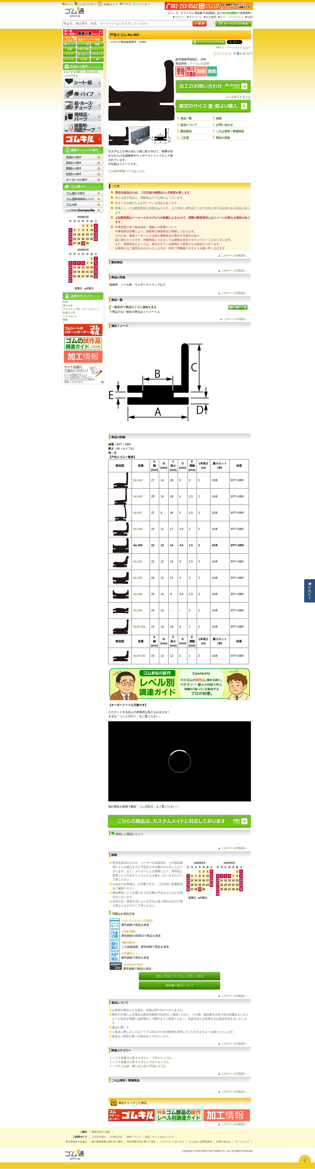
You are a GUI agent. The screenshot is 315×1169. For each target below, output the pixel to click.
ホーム (67, 4)
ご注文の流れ (98, 1136)
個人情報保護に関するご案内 (107, 1141)
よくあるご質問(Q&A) (200, 1141)
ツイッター (141, 4)
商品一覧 (186, 118)
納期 (219, 118)
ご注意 (184, 137)
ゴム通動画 (146, 806)
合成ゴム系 (69, 312)
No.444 (137, 480)
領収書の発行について (180, 985)
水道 (65, 301)
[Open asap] (305, 1161)
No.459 (137, 610)
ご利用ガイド (108, 4)
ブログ (125, 4)
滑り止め (68, 305)
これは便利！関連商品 (230, 131)
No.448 (137, 529)
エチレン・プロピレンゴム (155, 1057)
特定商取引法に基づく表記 (141, 1141)
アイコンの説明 (199, 63)
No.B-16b (139, 655)
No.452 (137, 577)
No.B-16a (139, 626)
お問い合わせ (224, 124)
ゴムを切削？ (128, 716)
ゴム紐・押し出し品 (133, 1066)
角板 (65, 319)
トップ (113, 1057)
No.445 (137, 496)
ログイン (180, 16)
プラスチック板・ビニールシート (81, 309)
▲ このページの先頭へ (232, 255)
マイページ (195, 16)
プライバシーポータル (172, 1141)
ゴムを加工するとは (238, 96)
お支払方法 (116, 1136)
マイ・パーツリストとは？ (233, 47)
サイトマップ (242, 1141)
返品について (188, 124)
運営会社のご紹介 (101, 1131)
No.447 (137, 512)
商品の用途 (223, 137)
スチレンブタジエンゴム (153, 1061)
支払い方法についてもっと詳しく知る (180, 976)
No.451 (137, 561)
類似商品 (186, 131)
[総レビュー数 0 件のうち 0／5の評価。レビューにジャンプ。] (233, 53)
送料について (133, 1136)
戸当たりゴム (157, 1066)
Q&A (250, 16)
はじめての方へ (85, 4)
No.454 (137, 594)
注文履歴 (211, 16)
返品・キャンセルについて (159, 1136)
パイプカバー (70, 316)
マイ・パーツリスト (232, 16)
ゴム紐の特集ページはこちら (126, 171)
